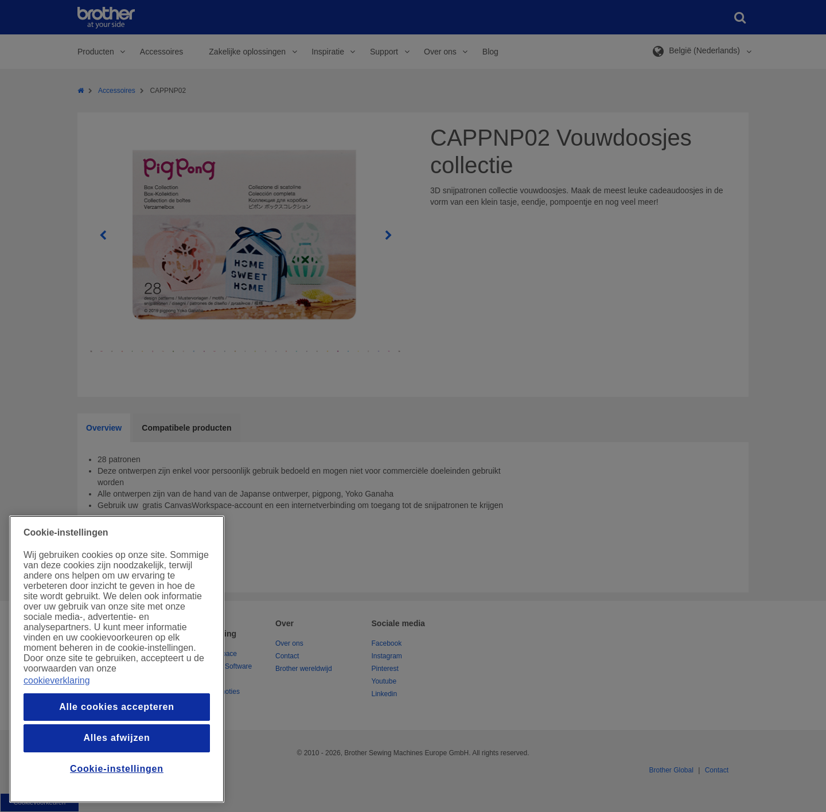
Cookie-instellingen (116, 769)
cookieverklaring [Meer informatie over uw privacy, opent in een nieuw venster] (57, 680)
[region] (116, 659)
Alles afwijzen (116, 738)
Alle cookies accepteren (116, 707)
